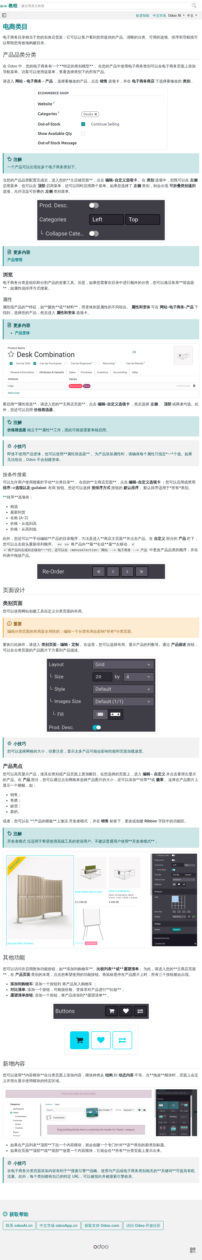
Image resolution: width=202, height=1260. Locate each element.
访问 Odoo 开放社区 (143, 1225)
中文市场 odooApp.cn (58, 1225)
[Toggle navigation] (4, 15)
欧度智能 (142, 15)
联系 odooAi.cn (19, 1225)
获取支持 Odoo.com (102, 1225)
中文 (191, 15)
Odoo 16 (175, 15)
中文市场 (159, 15)
